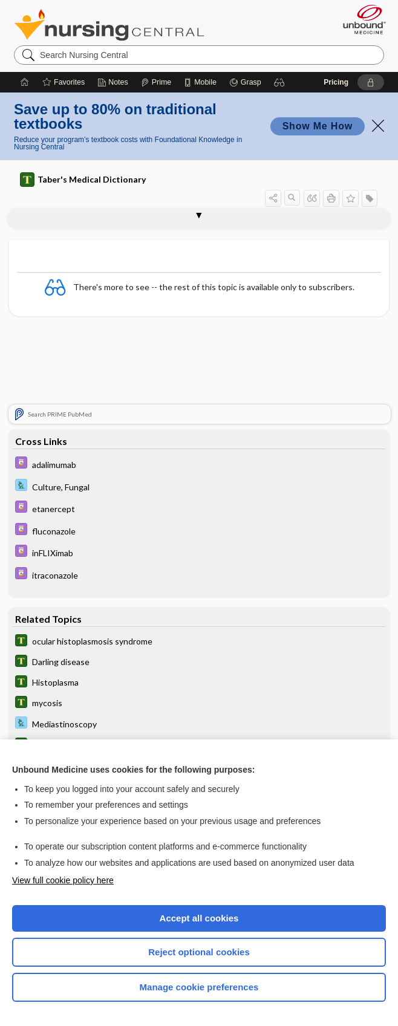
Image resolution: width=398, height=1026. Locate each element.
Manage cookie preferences (199, 987)
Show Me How (317, 126)
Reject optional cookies (199, 952)
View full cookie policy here (63, 880)
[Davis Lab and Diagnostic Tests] (199, 487)
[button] (279, 82)
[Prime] (156, 82)
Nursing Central (109, 24)
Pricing (336, 82)
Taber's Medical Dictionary (83, 179)
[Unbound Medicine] (360, 19)
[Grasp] (245, 82)
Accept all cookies (199, 918)
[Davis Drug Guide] (199, 464)
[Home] (25, 82)
